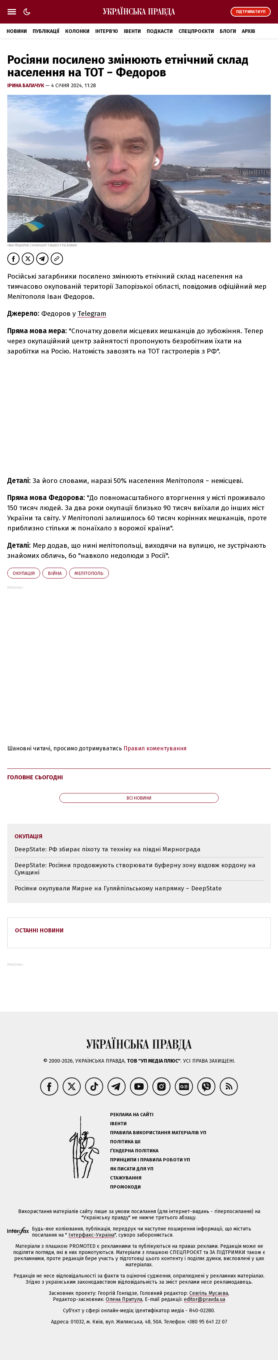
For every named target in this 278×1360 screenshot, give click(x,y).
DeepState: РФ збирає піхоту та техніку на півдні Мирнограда (107, 849)
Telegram (91, 313)
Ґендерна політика (134, 1150)
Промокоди (125, 1187)
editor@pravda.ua (204, 1299)
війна (55, 573)
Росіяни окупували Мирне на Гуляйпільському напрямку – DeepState (118, 888)
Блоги (228, 31)
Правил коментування (155, 748)
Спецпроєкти (196, 31)
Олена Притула (124, 1299)
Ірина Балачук (26, 85)
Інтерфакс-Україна (91, 1235)
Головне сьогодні (35, 777)
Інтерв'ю (106, 31)
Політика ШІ (125, 1141)
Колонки (77, 31)
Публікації (46, 31)
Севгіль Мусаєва (208, 1293)
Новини (17, 31)
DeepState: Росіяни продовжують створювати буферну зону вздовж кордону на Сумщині (135, 868)
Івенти (132, 31)
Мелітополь (89, 573)
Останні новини (39, 930)
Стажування (126, 1178)
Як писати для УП (131, 1169)
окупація (24, 573)
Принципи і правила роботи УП (150, 1159)
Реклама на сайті (131, 1114)
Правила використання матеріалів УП (158, 1132)
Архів (248, 31)
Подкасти (160, 31)
